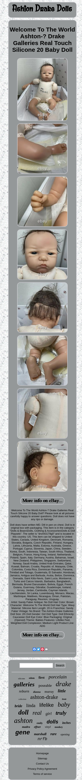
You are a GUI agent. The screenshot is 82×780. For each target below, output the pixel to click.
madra (26, 726)
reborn (24, 691)
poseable (45, 685)
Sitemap (42, 758)
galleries (24, 684)
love (64, 699)
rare (53, 734)
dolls (52, 721)
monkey (59, 727)
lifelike (46, 705)
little (62, 690)
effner (37, 726)
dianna (37, 691)
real (37, 713)
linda (30, 705)
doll (23, 712)
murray (49, 691)
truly (61, 713)
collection (22, 699)
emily (40, 722)
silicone (21, 678)
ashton (23, 720)
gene (22, 732)
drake (63, 684)
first (42, 677)
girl (49, 713)
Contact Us (42, 763)
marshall (40, 734)
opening (65, 734)
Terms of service (42, 773)
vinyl (48, 726)
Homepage (42, 753)
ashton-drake (44, 697)
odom (32, 678)
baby (64, 704)
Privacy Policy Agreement (42, 768)
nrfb (42, 739)
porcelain (58, 676)
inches (66, 722)
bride (18, 706)
